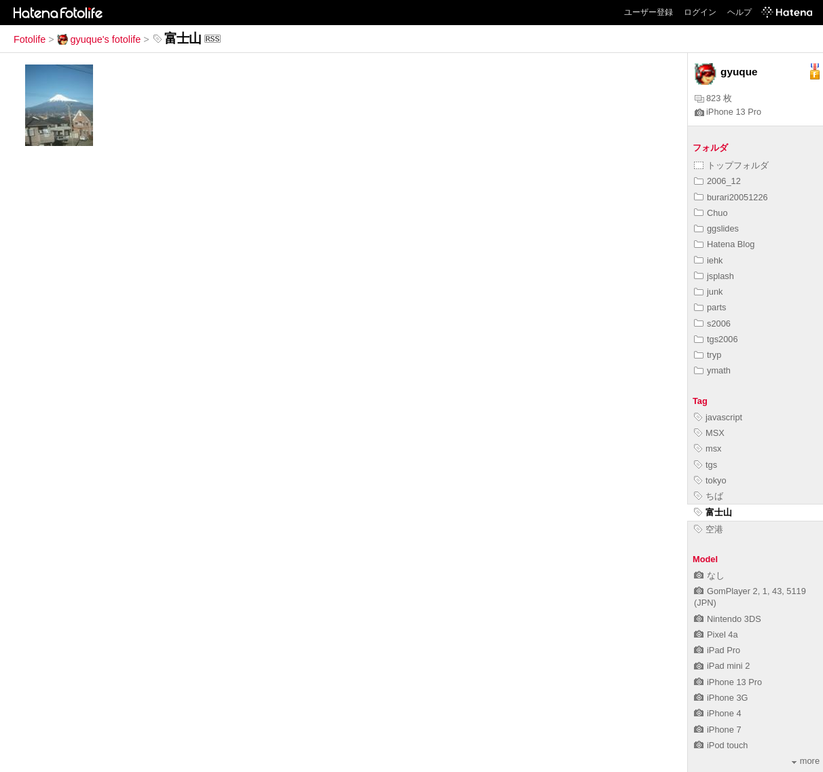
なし (709, 575)
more (806, 761)
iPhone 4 (718, 713)
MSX (709, 433)
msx (707, 448)
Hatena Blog (724, 244)
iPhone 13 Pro (728, 112)
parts (710, 307)
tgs (705, 465)
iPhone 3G (721, 698)
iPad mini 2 (722, 666)
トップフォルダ (731, 165)
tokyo (710, 480)
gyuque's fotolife (99, 39)
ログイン (700, 12)
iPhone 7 (718, 729)
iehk (708, 260)
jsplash (714, 276)
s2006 (712, 323)
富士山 (713, 512)
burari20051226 (731, 197)
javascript (718, 417)
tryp (707, 355)
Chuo (711, 213)
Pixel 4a (716, 634)
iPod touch (721, 745)
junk (708, 292)
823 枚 (713, 98)
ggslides (716, 228)
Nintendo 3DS (727, 619)
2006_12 (717, 181)
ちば (708, 496)
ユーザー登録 (648, 12)
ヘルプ (739, 12)
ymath (712, 370)
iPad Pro (717, 650)
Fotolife (29, 39)
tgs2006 (716, 339)
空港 (708, 529)
